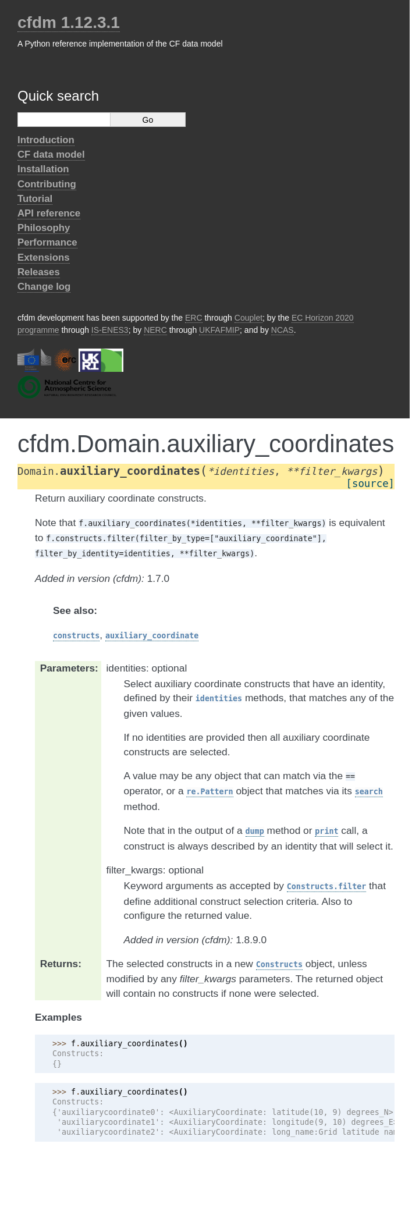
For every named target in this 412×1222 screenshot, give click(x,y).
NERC (155, 330)
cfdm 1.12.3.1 (68, 22)
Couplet (248, 317)
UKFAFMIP (219, 330)
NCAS (282, 330)
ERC (194, 317)
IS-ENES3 (110, 330)
